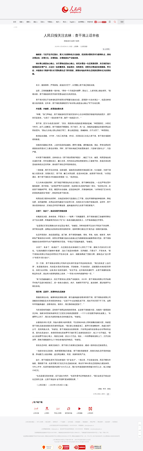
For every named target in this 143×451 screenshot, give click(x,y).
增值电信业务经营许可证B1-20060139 (69, 432)
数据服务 (85, 422)
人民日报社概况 (29, 422)
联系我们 (115, 422)
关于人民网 (40, 422)
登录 (122, 22)
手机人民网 (57, 409)
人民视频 (79, 409)
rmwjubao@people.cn (96, 429)
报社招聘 (48, 422)
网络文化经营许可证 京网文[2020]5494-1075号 (58, 436)
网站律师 (100, 422)
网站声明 (92, 422)
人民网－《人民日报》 (81, 46)
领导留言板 (68, 409)
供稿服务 (77, 422)
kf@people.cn (55, 429)
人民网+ (47, 409)
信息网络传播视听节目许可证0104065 (33, 436)
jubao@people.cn (89, 425)
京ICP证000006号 (97, 436)
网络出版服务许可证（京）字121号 (82, 436)
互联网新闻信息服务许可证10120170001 (46, 432)
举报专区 (90, 22)
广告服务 (62, 422)
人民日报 (36, 409)
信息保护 (107, 422)
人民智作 (90, 409)
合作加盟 (70, 422)
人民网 (15, 27)
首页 (14, 22)
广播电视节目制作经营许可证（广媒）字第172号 (94, 432)
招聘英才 (55, 422)
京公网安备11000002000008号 (111, 436)
